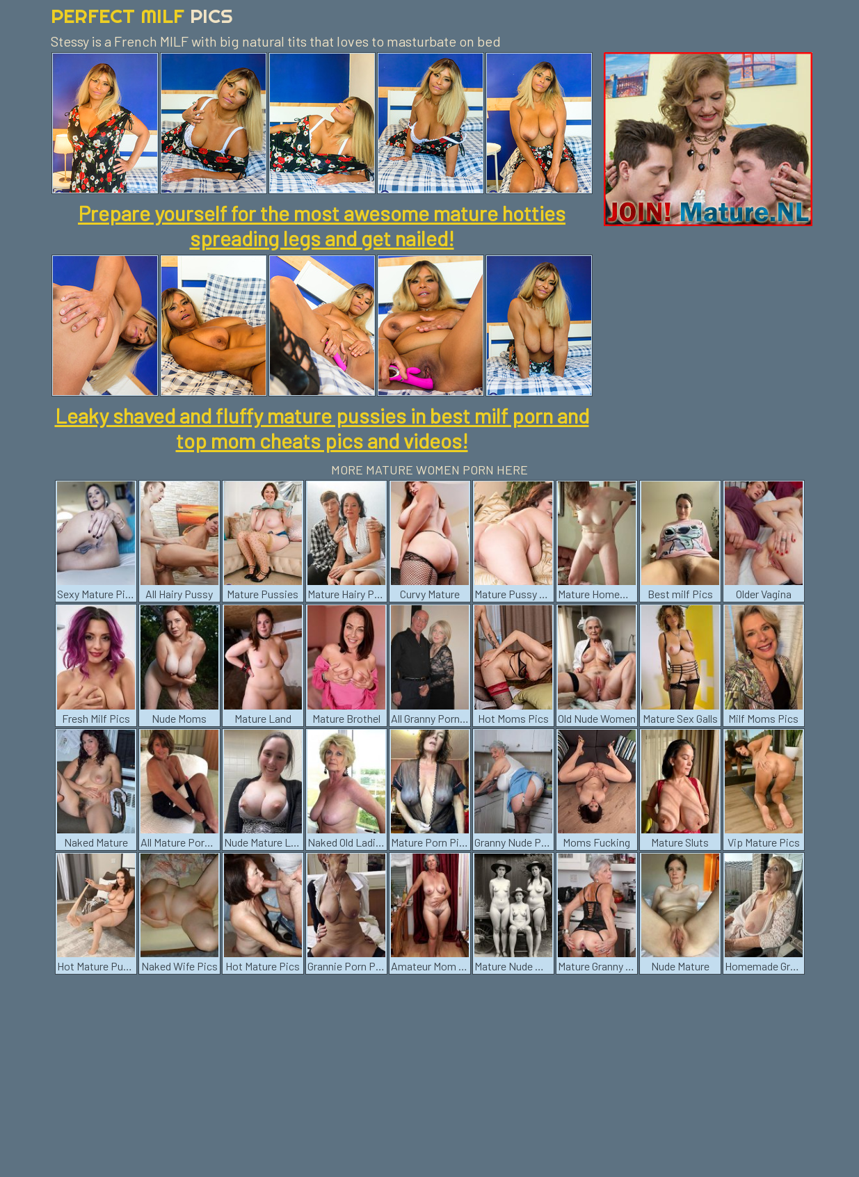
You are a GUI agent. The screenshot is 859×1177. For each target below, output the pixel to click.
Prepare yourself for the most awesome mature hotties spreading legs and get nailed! (321, 225)
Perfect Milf (142, 15)
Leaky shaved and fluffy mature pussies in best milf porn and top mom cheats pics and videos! (322, 428)
